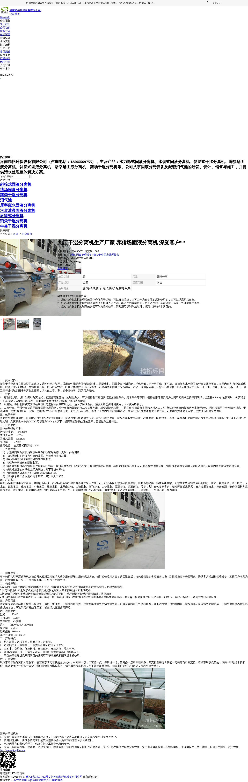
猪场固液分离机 (13, 189)
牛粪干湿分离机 (13, 226)
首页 (15, 233)
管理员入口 (44, 780)
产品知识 (5, 58)
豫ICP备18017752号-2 (38, 776)
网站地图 (57, 780)
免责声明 (32, 780)
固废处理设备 (84, 254)
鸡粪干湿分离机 (13, 221)
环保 (73, 254)
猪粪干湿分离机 (13, 195)
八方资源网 (20, 780)
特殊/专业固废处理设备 (106, 254)
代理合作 (5, 61)
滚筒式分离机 (11, 216)
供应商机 (5, 17)
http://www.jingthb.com (12, 750)
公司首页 (14, 13)
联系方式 (5, 31)
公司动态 (5, 27)
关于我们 (5, 24)
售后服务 (5, 51)
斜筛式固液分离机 (15, 184)
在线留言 (5, 34)
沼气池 (6, 200)
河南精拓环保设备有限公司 (66, 776)
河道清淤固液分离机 (17, 210)
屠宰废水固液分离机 (17, 205)
